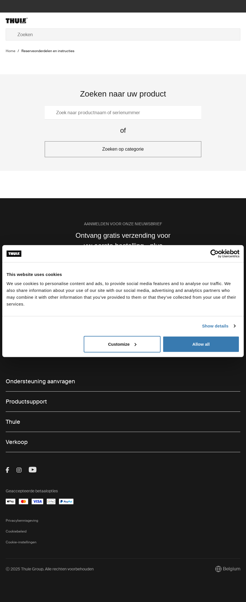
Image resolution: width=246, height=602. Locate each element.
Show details (215, 325)
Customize (122, 343)
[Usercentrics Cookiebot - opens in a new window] (214, 253)
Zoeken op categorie (123, 149)
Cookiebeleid (16, 531)
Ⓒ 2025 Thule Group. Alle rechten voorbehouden (50, 569)
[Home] (45, 20)
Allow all (201, 343)
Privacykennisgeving (22, 520)
